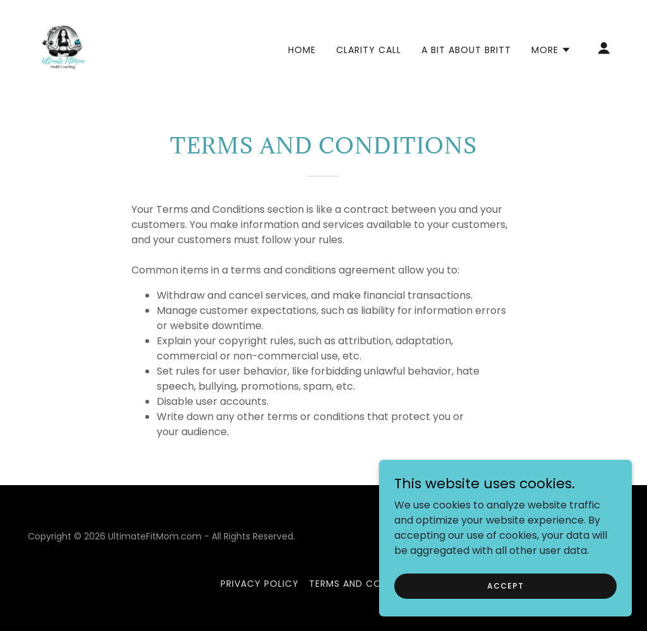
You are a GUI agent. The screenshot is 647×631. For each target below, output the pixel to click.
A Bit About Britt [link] (466, 50)
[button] (551, 49)
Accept (505, 585)
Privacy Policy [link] (260, 583)
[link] (63, 47)
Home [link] (302, 50)
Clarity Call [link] (368, 50)
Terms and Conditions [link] (367, 583)
